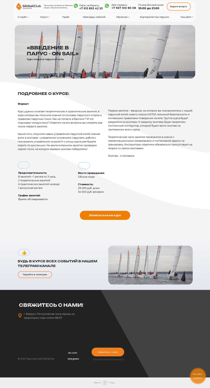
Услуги (44, 17)
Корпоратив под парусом (154, 17)
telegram (73, 358)
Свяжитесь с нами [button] (108, 352)
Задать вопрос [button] (178, 6)
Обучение (122, 17)
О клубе (22, 17)
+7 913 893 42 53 (91, 8)
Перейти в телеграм (35, 274)
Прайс (65, 17)
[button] (105, 215)
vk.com (72, 352)
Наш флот (185, 17)
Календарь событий (94, 17)
